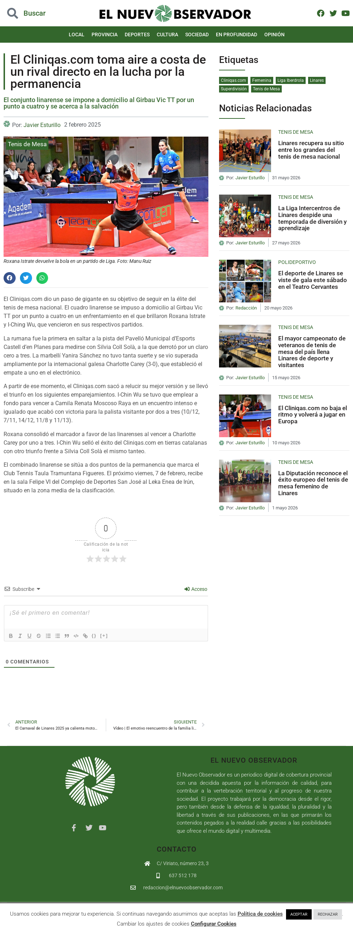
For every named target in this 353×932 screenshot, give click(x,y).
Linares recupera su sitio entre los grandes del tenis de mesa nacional (311, 149)
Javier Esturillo (42, 125)
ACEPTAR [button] (298, 914)
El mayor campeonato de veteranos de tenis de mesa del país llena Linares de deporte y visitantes (312, 352)
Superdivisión (234, 88)
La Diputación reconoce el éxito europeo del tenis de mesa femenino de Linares (313, 483)
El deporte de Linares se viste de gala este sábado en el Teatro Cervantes (312, 280)
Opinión (274, 34)
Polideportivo (297, 262)
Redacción (246, 308)
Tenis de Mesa (27, 144)
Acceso (196, 589)
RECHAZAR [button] (328, 914)
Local (76, 34)
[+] (110, 635)
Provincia (105, 34)
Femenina (261, 80)
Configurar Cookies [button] (214, 924)
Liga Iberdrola (290, 80)
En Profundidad (236, 34)
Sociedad (197, 34)
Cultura (167, 34)
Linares (317, 80)
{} (100, 635)
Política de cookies (260, 914)
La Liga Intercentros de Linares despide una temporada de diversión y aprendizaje (312, 218)
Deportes (137, 34)
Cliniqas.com (233, 80)
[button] (35, 13)
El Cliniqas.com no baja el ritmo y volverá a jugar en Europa (312, 414)
